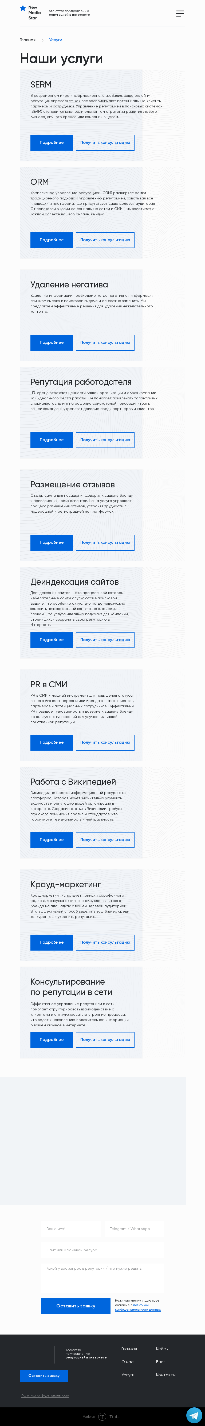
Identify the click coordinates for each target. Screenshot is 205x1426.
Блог (160, 1362)
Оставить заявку (75, 1306)
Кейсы (162, 1349)
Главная (28, 40)
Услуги (55, 40)
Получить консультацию (105, 143)
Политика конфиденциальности (45, 1395)
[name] (71, 1229)
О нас (127, 1362)
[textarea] (102, 1278)
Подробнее (52, 143)
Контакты (166, 1375)
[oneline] (134, 1229)
